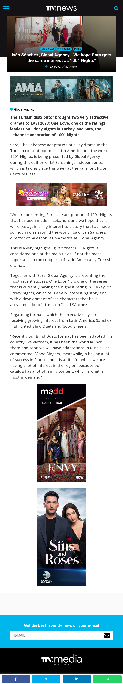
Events (77, 49)
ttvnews (73, 66)
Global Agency (24, 109)
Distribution (64, 49)
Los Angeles (48, 49)
